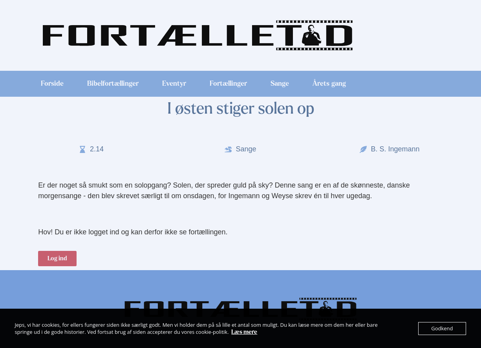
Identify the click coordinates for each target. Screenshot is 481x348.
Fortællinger (228, 83)
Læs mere (244, 332)
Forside (52, 83)
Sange (280, 83)
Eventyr (174, 83)
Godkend (442, 328)
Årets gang (329, 83)
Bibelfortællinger (113, 83)
